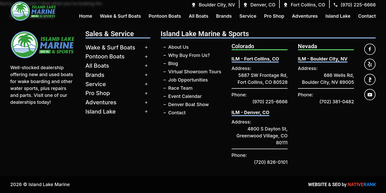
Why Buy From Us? (189, 55)
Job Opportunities (188, 80)
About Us (178, 47)
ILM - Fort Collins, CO (255, 59)
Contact (177, 112)
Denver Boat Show (188, 104)
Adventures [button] (305, 16)
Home (85, 16)
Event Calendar (185, 96)
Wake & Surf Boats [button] (120, 16)
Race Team (180, 88)
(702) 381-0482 (336, 101)
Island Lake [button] (337, 16)
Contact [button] (367, 16)
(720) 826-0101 (271, 162)
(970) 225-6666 (269, 101)
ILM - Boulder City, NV (323, 59)
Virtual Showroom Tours (194, 71)
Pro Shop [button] (274, 16)
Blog (173, 63)
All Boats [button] (198, 16)
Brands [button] (224, 16)
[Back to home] (33, 11)
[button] (213, 4)
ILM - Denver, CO (250, 112)
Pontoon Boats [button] (165, 16)
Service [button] (247, 16)
